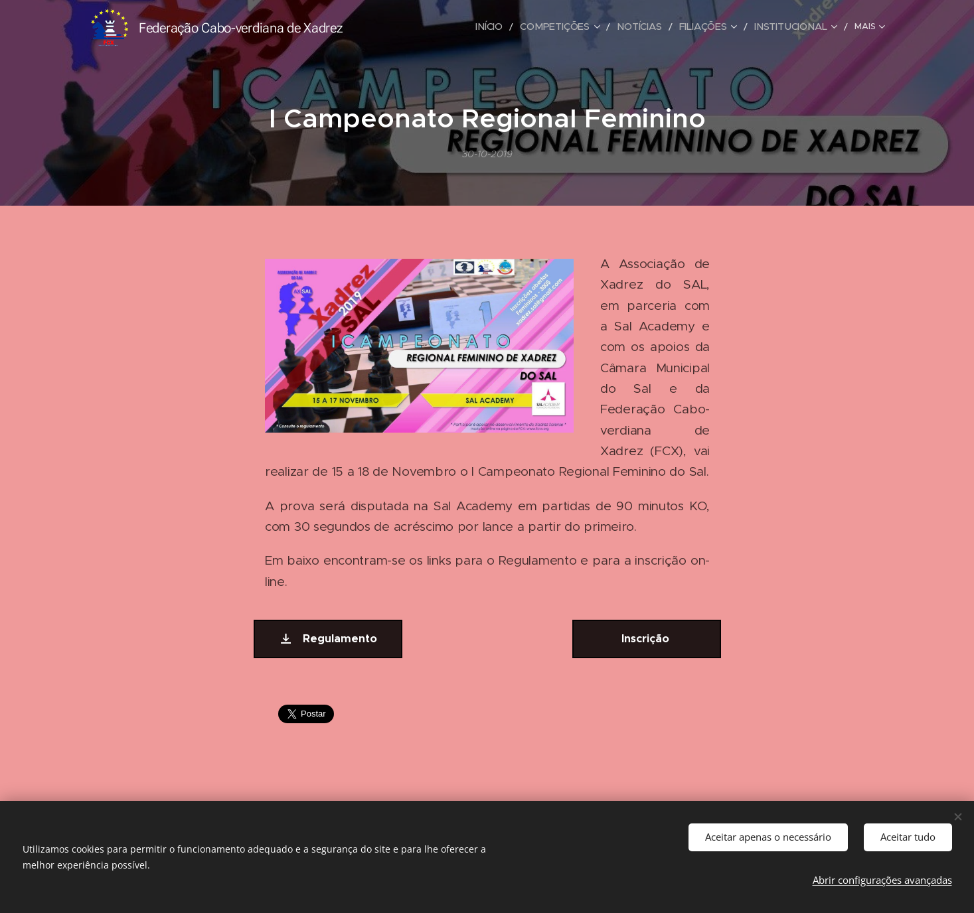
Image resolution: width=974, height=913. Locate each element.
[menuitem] (422, 27)
